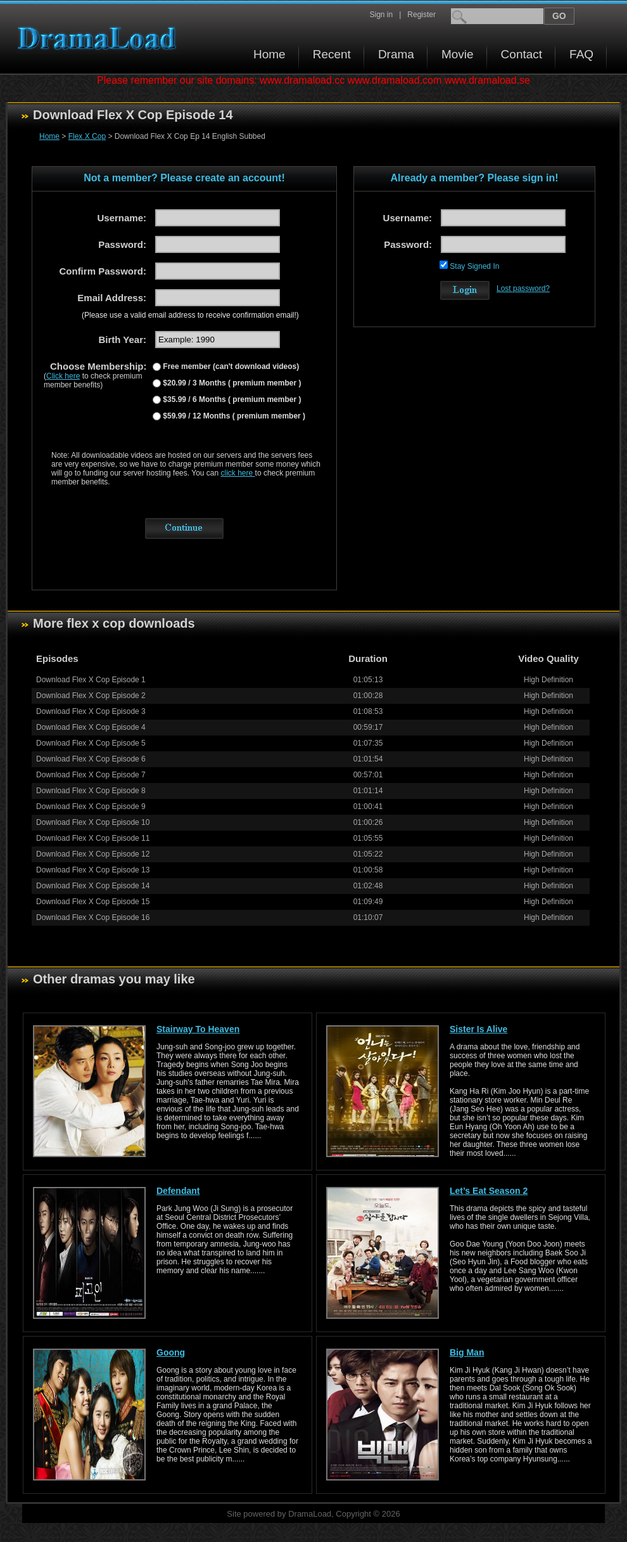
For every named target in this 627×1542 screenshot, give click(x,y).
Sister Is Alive (478, 1029)
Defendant (178, 1191)
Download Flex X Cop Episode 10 (92, 822)
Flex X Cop (87, 136)
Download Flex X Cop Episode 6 (91, 759)
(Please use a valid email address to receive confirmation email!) (190, 315)
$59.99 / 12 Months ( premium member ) (233, 415)
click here (238, 473)
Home (269, 54)
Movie (457, 54)
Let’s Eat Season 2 (489, 1191)
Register (421, 14)
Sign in (381, 14)
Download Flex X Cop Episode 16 (92, 917)
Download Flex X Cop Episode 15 (92, 901)
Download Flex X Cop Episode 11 (92, 838)
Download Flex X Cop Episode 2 (91, 695)
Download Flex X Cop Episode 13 (92, 869)
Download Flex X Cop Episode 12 (92, 854)
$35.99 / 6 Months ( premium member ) (231, 399)
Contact (521, 54)
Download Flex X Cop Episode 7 (91, 774)
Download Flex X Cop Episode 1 (91, 679)
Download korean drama (100, 38)
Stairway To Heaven (197, 1029)
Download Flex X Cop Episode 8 (91, 790)
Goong (170, 1352)
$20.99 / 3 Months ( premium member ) (231, 383)
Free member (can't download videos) (230, 366)
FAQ (581, 54)
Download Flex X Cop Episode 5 (91, 743)
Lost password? (523, 288)
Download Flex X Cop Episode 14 (92, 885)
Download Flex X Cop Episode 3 (91, 711)
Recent (332, 54)
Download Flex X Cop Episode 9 (91, 806)
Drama (396, 54)
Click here (63, 376)
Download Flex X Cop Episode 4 (91, 727)
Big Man (467, 1352)
